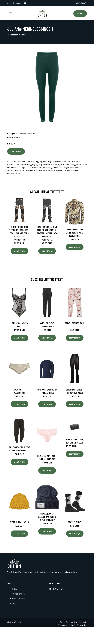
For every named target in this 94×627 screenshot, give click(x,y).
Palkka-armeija (18, 598)
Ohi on (14, 589)
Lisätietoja (16, 151)
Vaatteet (14, 35)
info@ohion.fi (81, 3)
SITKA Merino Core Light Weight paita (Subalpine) (74, 232)
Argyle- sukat (74, 522)
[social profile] (25, 3)
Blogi (14, 603)
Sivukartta (81, 625)
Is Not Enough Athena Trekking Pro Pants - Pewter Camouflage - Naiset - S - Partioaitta (47, 233)
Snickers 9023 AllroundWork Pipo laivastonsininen (47, 516)
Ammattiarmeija (18, 594)
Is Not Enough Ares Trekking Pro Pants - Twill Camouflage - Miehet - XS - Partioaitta (19, 233)
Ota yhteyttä (71, 622)
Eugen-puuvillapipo (19, 522)
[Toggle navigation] (10, 13)
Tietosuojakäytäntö (66, 625)
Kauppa (80, 13)
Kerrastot (25, 35)
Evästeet (82, 622)
